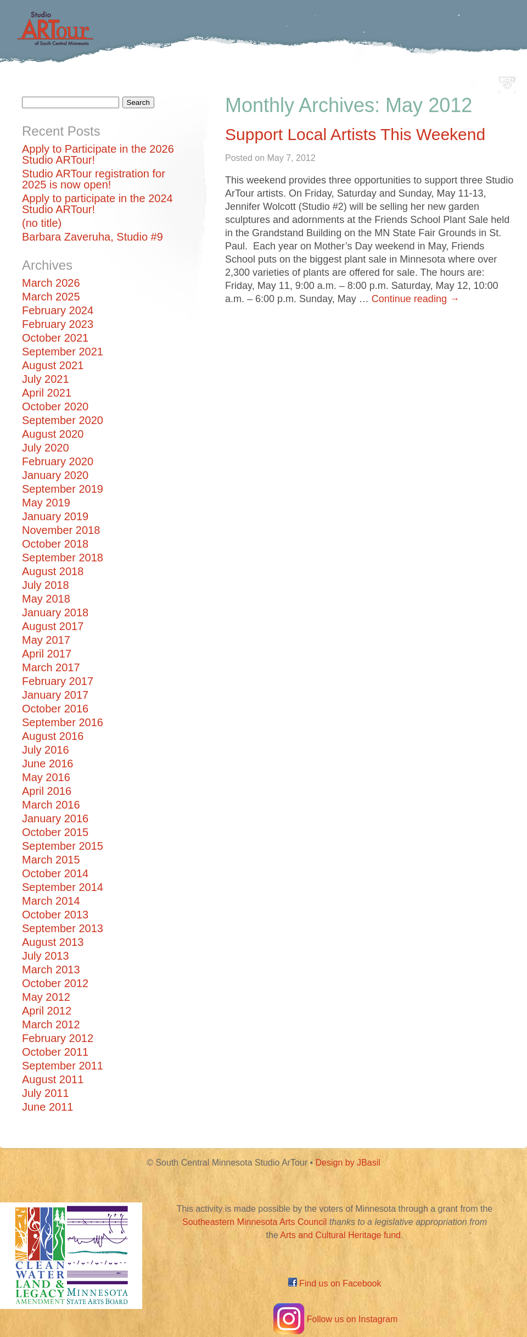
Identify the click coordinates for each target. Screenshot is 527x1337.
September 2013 (62, 928)
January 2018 (55, 612)
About (425, 81)
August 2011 (52, 1079)
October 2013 (55, 915)
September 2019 (62, 489)
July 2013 (45, 956)
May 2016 (46, 777)
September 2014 (62, 887)
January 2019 (55, 516)
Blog (376, 81)
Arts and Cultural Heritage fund (340, 1235)
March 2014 (51, 901)
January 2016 (55, 818)
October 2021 (55, 338)
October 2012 (55, 983)
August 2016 (52, 736)
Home (80, 81)
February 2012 (57, 1038)
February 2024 (57, 310)
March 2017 (51, 667)
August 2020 (52, 434)
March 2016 (51, 805)
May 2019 (46, 503)
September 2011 (62, 1066)
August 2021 (52, 365)
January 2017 (55, 695)
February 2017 (57, 681)
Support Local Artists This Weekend (355, 134)
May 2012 (46, 997)
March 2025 (51, 297)
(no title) (41, 223)
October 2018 (55, 544)
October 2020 (55, 406)
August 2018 (52, 571)
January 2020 (55, 475)
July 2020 (45, 448)
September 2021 (62, 352)
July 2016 (45, 750)
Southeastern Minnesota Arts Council (254, 1222)
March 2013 (51, 969)
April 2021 (46, 393)
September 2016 (62, 722)
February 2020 (57, 461)
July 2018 (45, 585)
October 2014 (55, 873)
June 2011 (47, 1107)
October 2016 (55, 709)
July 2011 (45, 1093)
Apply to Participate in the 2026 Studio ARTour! (98, 154)
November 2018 (61, 530)
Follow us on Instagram (334, 1319)
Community (313, 81)
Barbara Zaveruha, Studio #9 (92, 237)
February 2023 (57, 324)
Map (250, 81)
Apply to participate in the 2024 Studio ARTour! (97, 203)
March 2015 (51, 860)
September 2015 (62, 846)
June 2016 (47, 763)
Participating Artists (167, 81)
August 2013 (52, 942)
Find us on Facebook (335, 1283)
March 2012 (51, 1024)
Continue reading (415, 298)
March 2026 (51, 283)
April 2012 (46, 1011)
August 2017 (52, 626)
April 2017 (46, 654)
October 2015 (55, 832)
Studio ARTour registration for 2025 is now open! (93, 179)
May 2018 (46, 599)
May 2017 (46, 640)
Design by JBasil (348, 1162)
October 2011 (55, 1052)
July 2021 (45, 379)
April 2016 (46, 791)
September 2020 (62, 420)
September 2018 (62, 557)
